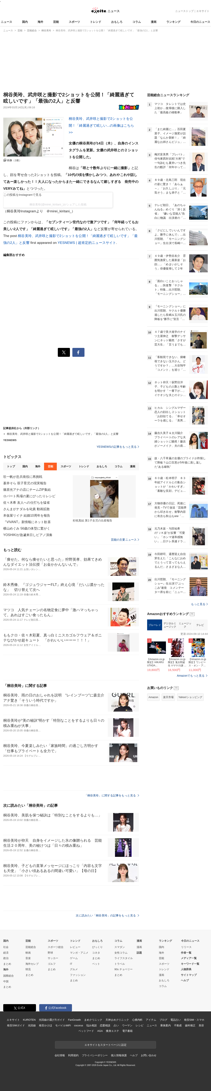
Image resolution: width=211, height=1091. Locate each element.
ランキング (173, 21)
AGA (100, 1030)
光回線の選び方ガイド (52, 1019)
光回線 (32, 1025)
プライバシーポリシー (95, 1055)
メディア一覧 (189, 958)
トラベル (119, 963)
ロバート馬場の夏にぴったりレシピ (29, 496)
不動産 (178, 1025)
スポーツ (74, 21)
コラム (136, 21)
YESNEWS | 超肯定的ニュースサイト (87, 243)
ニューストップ (184, 11)
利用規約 (73, 1055)
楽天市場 (168, 697)
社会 (5, 947)
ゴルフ (52, 963)
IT (71, 963)
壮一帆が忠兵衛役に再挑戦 (22, 476)
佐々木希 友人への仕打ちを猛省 (26, 502)
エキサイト (202, 11)
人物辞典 (186, 969)
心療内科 (137, 1019)
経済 (5, 952)
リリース (186, 947)
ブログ (163, 1019)
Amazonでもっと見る (191, 675)
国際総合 (8, 975)
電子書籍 (127, 1030)
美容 (201, 1025)
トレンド (95, 21)
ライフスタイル (123, 958)
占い (116, 1025)
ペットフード (86, 1030)
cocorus (78, 1025)
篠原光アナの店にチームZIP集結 (27, 489)
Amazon (153, 697)
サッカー (53, 958)
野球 (50, 952)
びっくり (97, 947)
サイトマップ (189, 974)
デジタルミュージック (170, 625)
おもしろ (116, 21)
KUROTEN (29, 1019)
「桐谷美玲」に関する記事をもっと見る (111, 795)
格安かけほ (45, 1025)
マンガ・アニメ (79, 952)
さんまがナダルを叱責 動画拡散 (26, 509)
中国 (5, 981)
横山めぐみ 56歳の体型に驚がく (26, 528)
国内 (25, 21)
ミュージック (185, 625)
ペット (96, 963)
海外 (40, 21)
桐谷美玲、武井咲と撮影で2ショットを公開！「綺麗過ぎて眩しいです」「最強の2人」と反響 (63, 433)
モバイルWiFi (63, 1025)
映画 (28, 952)
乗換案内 (165, 1025)
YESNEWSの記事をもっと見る (118, 446)
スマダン (119, 947)
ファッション (78, 974)
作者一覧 (186, 952)
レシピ (139, 1025)
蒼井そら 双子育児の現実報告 (24, 483)
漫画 (153, 21)
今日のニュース (200, 21)
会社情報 (60, 1055)
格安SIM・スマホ (194, 1019)
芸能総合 (30, 947)
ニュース (6, 21)
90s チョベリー (123, 969)
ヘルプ (185, 980)
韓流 (28, 969)
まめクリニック (93, 1019)
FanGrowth (74, 1019)
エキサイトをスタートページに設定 (105, 1044)
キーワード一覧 (190, 963)
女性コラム (121, 952)
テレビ (200, 625)
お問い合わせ (148, 1055)
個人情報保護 (119, 1055)
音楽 (28, 958)
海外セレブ (32, 963)
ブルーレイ (154, 625)
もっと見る (199, 604)
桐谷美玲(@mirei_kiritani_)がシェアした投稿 (58, 204)
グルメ (74, 969)
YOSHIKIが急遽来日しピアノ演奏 (27, 535)
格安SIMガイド (16, 1025)
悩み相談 (91, 1025)
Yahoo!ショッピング (190, 697)
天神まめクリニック (117, 1019)
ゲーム (74, 958)
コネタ (96, 952)
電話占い (175, 1019)
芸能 (56, 21)
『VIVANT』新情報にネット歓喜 (27, 522)
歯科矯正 (190, 1025)
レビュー (75, 947)
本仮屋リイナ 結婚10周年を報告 (26, 515)
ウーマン (127, 1025)
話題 (139, 952)
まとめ (7, 963)
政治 (5, 958)
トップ (11, 466)
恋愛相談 (105, 1025)
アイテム (151, 1019)
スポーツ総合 (55, 947)
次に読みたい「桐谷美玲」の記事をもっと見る (107, 915)
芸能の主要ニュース (125, 539)
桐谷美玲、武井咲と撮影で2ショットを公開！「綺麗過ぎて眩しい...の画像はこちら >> (101, 125)
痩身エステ (112, 1030)
